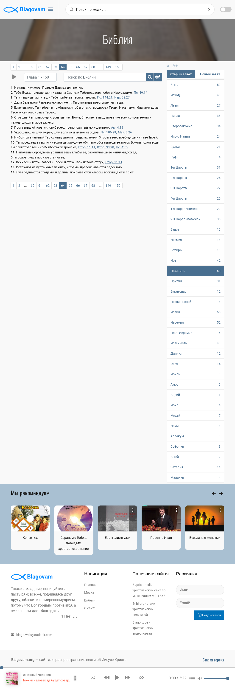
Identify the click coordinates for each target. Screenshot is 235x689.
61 (40, 67)
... (25, 67)
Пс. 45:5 (122, 147)
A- (168, 66)
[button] (93, 677)
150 (117, 67)
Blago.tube (140, 622)
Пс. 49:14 (140, 92)
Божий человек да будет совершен (49, 680)
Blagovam (24, 9)
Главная (90, 584)
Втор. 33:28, (106, 147)
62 (48, 67)
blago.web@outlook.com (31, 634)
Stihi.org (138, 603)
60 (32, 67)
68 (93, 67)
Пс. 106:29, (109, 132)
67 (85, 67)
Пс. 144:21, (105, 97)
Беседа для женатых (204, 537)
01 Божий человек (37, 675)
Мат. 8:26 (125, 132)
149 (108, 67)
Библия (89, 600)
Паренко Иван (161, 537)
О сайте (89, 608)
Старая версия (213, 659)
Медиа (89, 592)
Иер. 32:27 (122, 97)
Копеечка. (30, 537)
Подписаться (209, 615)
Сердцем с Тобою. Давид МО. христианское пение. (74, 543)
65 (70, 67)
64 (63, 67)
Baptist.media (142, 584)
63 (55, 67)
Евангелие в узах (117, 537)
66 (78, 67)
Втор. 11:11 (113, 162)
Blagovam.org (22, 659)
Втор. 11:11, (87, 147)
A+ (173, 65)
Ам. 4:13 (117, 127)
